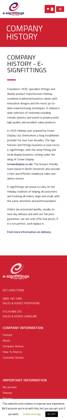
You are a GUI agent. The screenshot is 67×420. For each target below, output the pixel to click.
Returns (7, 398)
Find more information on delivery (29, 232)
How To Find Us (12, 352)
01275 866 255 (12, 311)
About (6, 340)
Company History (13, 346)
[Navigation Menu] (60, 9)
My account (10, 387)
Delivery (7, 393)
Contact (7, 335)
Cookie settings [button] (32, 414)
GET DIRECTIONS (13, 290)
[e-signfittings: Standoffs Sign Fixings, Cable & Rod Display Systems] (13, 9)
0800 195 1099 (12, 298)
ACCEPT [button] (52, 414)
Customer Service (13, 357)
